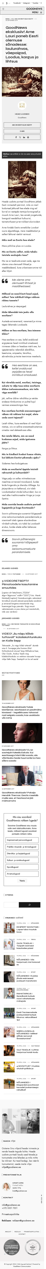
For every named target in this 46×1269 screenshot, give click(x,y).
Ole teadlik (35, 1046)
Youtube (35, 3)
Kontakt (22, 1235)
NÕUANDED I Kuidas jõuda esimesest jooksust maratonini (27, 978)
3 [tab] (10, 1255)
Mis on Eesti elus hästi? (24, 19)
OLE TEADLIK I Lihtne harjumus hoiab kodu (28, 1051)
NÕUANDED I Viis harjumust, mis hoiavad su (28, 962)
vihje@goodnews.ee (11, 1168)
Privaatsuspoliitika (10, 1215)
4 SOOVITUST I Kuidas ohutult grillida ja (28, 1067)
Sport (33, 972)
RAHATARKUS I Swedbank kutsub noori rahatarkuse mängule (26, 997)
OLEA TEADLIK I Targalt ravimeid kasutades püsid (25, 945)
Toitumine (16, 574)
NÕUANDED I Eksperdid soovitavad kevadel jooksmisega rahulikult (28, 1086)
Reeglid (17, 1233)
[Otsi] (29, 905)
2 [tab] (7, 1255)
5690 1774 (17, 1189)
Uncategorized (22, 990)
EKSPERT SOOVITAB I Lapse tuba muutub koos (28, 929)
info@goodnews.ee (11, 1206)
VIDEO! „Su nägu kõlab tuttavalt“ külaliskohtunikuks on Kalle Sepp (22, 637)
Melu (13, 19)
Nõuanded (35, 923)
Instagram (26, 3)
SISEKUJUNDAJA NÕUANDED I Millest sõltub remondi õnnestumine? (27, 1035)
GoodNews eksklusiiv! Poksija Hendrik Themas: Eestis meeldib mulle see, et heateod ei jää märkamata (20, 796)
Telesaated (24, 624)
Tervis (9, 574)
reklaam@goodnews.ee (23, 1221)
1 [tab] (5, 1255)
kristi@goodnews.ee (20, 1192)
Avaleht (8, 1233)
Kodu (7, 19)
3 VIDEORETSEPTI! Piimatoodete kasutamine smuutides (20, 584)
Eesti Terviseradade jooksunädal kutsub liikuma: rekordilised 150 (27, 1016)
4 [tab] (12, 1255)
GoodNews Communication (22, 1267)
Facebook (17, 3)
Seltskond (15, 624)
